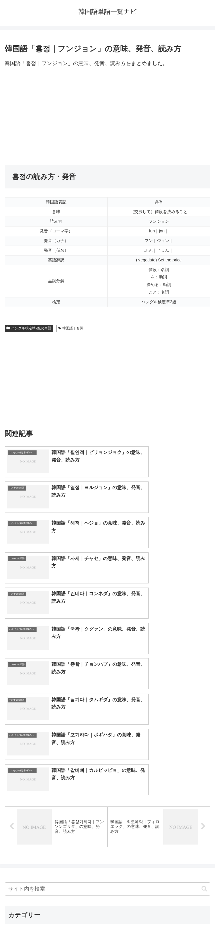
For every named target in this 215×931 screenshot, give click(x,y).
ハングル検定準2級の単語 (28, 328)
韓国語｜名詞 (71, 328)
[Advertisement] (107, 117)
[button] (204, 696)
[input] (107, 697)
